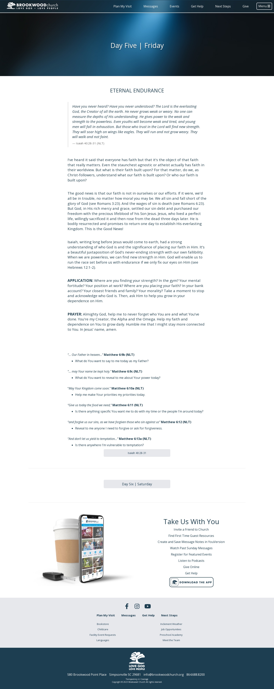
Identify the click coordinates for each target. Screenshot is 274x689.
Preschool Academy (171, 635)
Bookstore (103, 624)
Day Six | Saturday (137, 484)
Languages (102, 640)
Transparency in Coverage (137, 679)
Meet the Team (171, 640)
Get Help (197, 6)
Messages (150, 6)
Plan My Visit (122, 6)
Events (174, 6)
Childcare (102, 629)
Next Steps (223, 6)
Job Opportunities (171, 629)
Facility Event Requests (103, 635)
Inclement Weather (171, 624)
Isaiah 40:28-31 (137, 453)
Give (246, 6)
